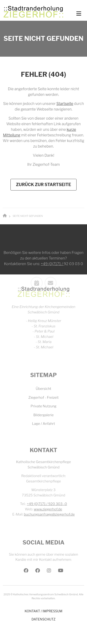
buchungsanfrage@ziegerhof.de (49, 514)
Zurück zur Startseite (43, 184)
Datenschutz (43, 619)
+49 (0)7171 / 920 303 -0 (47, 504)
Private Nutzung (44, 406)
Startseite (64, 103)
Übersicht (43, 389)
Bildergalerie (43, 415)
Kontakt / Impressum (43, 611)
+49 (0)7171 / (52, 283)
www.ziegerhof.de (48, 509)
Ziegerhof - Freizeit (43, 397)
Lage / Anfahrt (43, 424)
